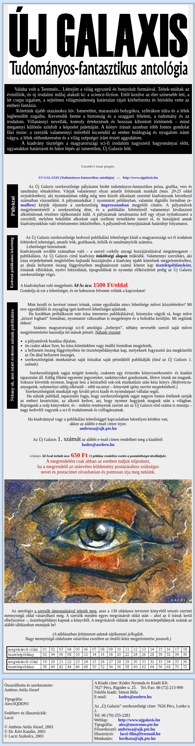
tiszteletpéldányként (173, 265)
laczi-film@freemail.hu (140, 734)
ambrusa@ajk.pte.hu (98, 428)
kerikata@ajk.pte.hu (137, 738)
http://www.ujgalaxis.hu (139, 720)
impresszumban (115, 205)
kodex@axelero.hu (98, 444)
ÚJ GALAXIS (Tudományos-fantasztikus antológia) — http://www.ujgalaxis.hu (98, 177)
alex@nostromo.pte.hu (138, 724)
